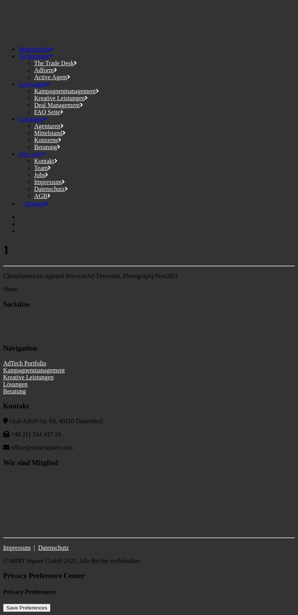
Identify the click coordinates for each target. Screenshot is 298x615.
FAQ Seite (48, 112)
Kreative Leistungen (61, 98)
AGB (42, 196)
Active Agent (52, 77)
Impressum (49, 182)
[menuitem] (33, 203)
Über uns (32, 154)
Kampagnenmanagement (66, 91)
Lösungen (33, 119)
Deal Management (58, 105)
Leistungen (34, 84)
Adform (45, 70)
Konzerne (47, 140)
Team (42, 168)
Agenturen (49, 126)
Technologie (36, 56)
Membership (36, 49)
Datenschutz (51, 189)
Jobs (41, 175)
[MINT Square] (149, 21)
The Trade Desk (55, 63)
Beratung (47, 147)
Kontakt (45, 161)
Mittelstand (50, 133)
